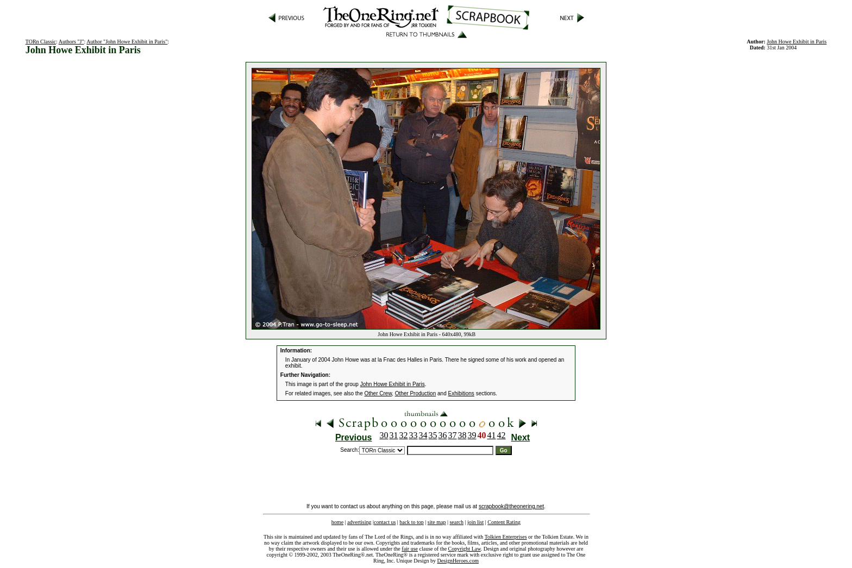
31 (394, 435)
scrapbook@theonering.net (511, 506)
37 (452, 435)
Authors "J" (71, 42)
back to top (411, 522)
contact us (385, 522)
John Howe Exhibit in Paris (796, 42)
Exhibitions (461, 393)
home (337, 522)
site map (437, 522)
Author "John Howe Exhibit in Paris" (126, 42)
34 (423, 435)
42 (501, 435)
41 (491, 435)
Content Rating (504, 522)
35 (433, 435)
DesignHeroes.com (458, 561)
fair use (410, 549)
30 (384, 435)
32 (403, 435)
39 (472, 435)
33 (413, 435)
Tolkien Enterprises (506, 537)
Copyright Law (464, 549)
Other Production (415, 393)
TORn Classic (41, 42)
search (456, 522)
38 (462, 435)
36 (442, 435)
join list (475, 522)
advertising (359, 522)
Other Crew (378, 393)
